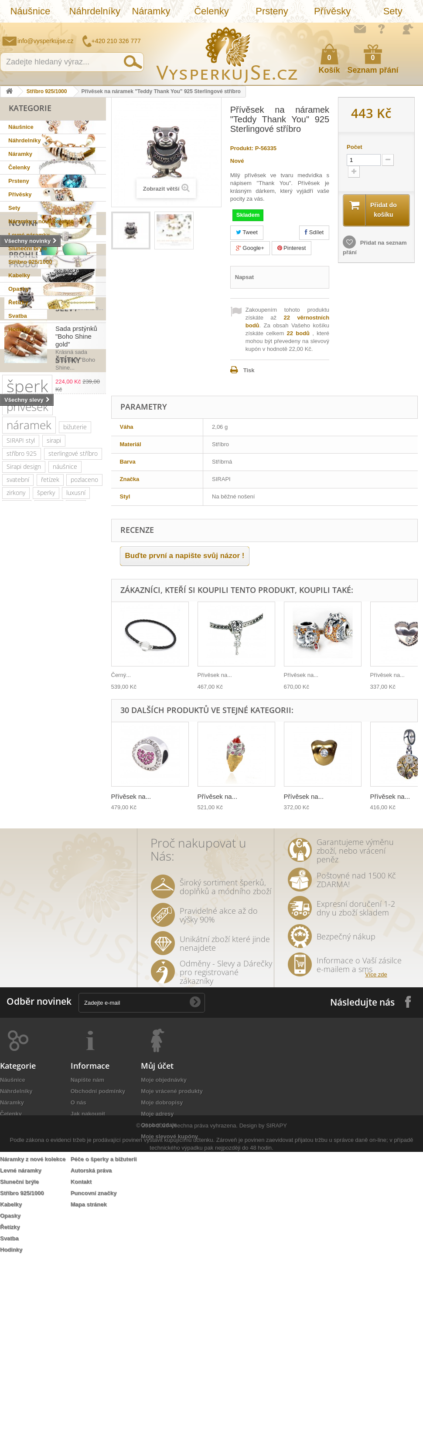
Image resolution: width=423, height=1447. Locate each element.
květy (13, 872)
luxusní (75, 702)
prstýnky (53, 898)
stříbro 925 (22, 663)
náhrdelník (21, 832)
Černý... (121, 675)
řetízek (50, 689)
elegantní (52, 754)
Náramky (151, 11)
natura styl (21, 989)
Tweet (247, 232)
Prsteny (272, 11)
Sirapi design (24, 676)
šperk (27, 595)
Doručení (83, 1333)
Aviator (16, 911)
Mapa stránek (89, 1390)
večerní (84, 832)
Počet (354, 147)
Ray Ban (17, 754)
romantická (52, 911)
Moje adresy (157, 1299)
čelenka (17, 885)
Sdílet (314, 232)
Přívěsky (332, 11)
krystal (61, 793)
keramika (86, 859)
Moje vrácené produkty (172, 1277)
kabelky (86, 754)
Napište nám (359, 29)
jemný (55, 832)
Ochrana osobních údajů (104, 1311)
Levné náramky (29, 235)
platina (39, 780)
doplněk (59, 806)
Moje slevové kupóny (169, 1322)
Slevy (20, 457)
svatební (18, 689)
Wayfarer (18, 963)
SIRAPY (276, 1420)
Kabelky (19, 275)
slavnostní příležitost (34, 859)
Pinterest (291, 248)
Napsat (244, 277)
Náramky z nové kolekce (41, 221)
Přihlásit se (408, 29)
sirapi (54, 650)
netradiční (20, 741)
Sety (393, 11)
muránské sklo (59, 767)
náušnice (65, 676)
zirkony (16, 702)
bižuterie (75, 636)
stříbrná (53, 976)
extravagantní (25, 950)
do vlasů (18, 924)
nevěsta (65, 950)
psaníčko (41, 845)
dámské (17, 767)
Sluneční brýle (27, 248)
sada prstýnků (58, 885)
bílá (83, 963)
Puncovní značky (93, 1379)
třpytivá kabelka (59, 1002)
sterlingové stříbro (73, 663)
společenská (76, 780)
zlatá (54, 937)
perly (38, 872)
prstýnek (18, 898)
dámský (82, 989)
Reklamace (85, 1322)
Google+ (250, 248)
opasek (16, 1002)
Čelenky (211, 11)
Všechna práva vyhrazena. (204, 1420)
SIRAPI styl (21, 650)
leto (12, 845)
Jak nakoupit (88, 1299)
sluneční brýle (64, 728)
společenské (24, 793)
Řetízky (18, 302)
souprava (19, 976)
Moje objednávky (164, 1265)
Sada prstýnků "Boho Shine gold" (76, 485)
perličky (82, 819)
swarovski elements (33, 819)
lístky (53, 989)
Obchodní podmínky (98, 1277)
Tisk (249, 370)
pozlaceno (84, 689)
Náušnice (30, 11)
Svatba (17, 316)
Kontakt (81, 1367)
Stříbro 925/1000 (47, 91)
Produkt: (241, 148)
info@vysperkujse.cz (45, 40)
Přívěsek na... (215, 675)
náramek (29, 634)
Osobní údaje (159, 1311)
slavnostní (20, 728)
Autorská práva (91, 1356)
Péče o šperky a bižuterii (104, 1345)
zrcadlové (54, 963)
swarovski (58, 741)
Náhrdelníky (94, 11)
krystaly (49, 715)
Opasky (18, 289)
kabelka (17, 715)
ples (76, 715)
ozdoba (50, 924)
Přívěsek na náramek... (72, 415)
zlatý (12, 780)
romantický (21, 806)
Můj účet (157, 1251)
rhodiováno (22, 937)
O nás (78, 1288)
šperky (46, 702)
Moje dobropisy (162, 1288)
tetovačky (69, 872)
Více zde (376, 1160)
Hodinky (19, 329)
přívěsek (27, 616)
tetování (87, 898)
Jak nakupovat (381, 29)
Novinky (26, 347)
